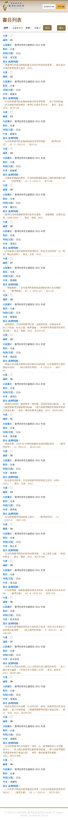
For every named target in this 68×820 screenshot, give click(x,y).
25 (11, 189)
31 (11, 419)
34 (11, 528)
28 (11, 299)
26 (11, 226)
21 (11, 40)
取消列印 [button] (49, 6)
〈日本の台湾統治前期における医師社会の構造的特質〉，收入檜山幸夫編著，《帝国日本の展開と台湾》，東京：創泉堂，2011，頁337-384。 (34, 669)
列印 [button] (61, 6)
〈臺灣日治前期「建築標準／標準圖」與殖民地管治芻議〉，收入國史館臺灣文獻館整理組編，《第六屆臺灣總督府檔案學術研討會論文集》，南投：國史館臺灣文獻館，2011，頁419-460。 (34, 407)
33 (11, 492)
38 (11, 681)
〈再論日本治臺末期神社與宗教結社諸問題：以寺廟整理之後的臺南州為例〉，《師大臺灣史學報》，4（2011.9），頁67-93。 (34, 367)
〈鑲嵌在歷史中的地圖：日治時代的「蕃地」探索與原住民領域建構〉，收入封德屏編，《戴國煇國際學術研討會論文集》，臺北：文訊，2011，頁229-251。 (34, 709)
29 (11, 339)
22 (11, 76)
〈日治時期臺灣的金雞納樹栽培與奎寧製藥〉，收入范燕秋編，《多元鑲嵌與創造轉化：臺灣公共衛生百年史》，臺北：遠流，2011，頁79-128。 (34, 104)
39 (11, 721)
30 (11, 379)
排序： (7, 28)
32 (11, 455)
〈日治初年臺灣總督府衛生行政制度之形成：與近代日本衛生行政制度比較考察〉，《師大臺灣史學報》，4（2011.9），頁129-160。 (34, 629)
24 (11, 153)
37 (11, 641)
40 (11, 764)
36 (11, 602)
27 (11, 263)
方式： (28, 28)
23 (11, 116)
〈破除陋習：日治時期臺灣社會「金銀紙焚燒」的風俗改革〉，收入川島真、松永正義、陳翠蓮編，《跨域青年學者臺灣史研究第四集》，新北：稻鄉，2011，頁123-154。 (34, 327)
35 (11, 565)
